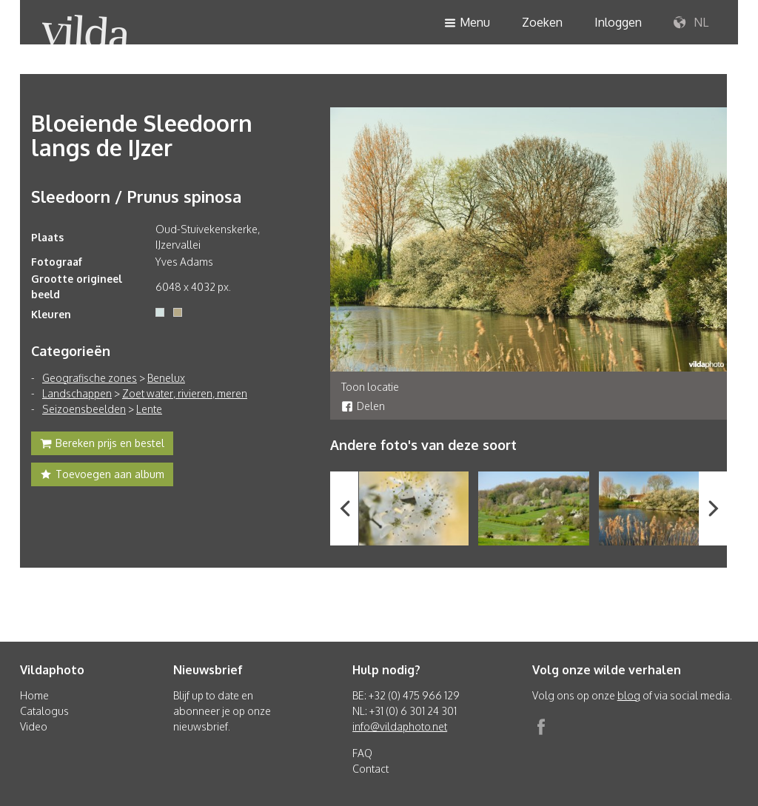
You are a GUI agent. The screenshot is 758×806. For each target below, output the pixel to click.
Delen (363, 406)
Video (33, 726)
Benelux (166, 378)
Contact (370, 768)
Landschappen (77, 393)
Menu (467, 23)
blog (628, 695)
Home (34, 695)
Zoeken (542, 22)
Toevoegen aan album (102, 476)
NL (691, 23)
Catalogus (44, 711)
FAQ (362, 753)
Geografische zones (89, 378)
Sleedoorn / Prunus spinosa (136, 196)
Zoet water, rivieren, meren (184, 393)
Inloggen (618, 22)
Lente (149, 409)
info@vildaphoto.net (399, 726)
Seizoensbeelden (84, 409)
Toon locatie (370, 386)
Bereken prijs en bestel (102, 445)
